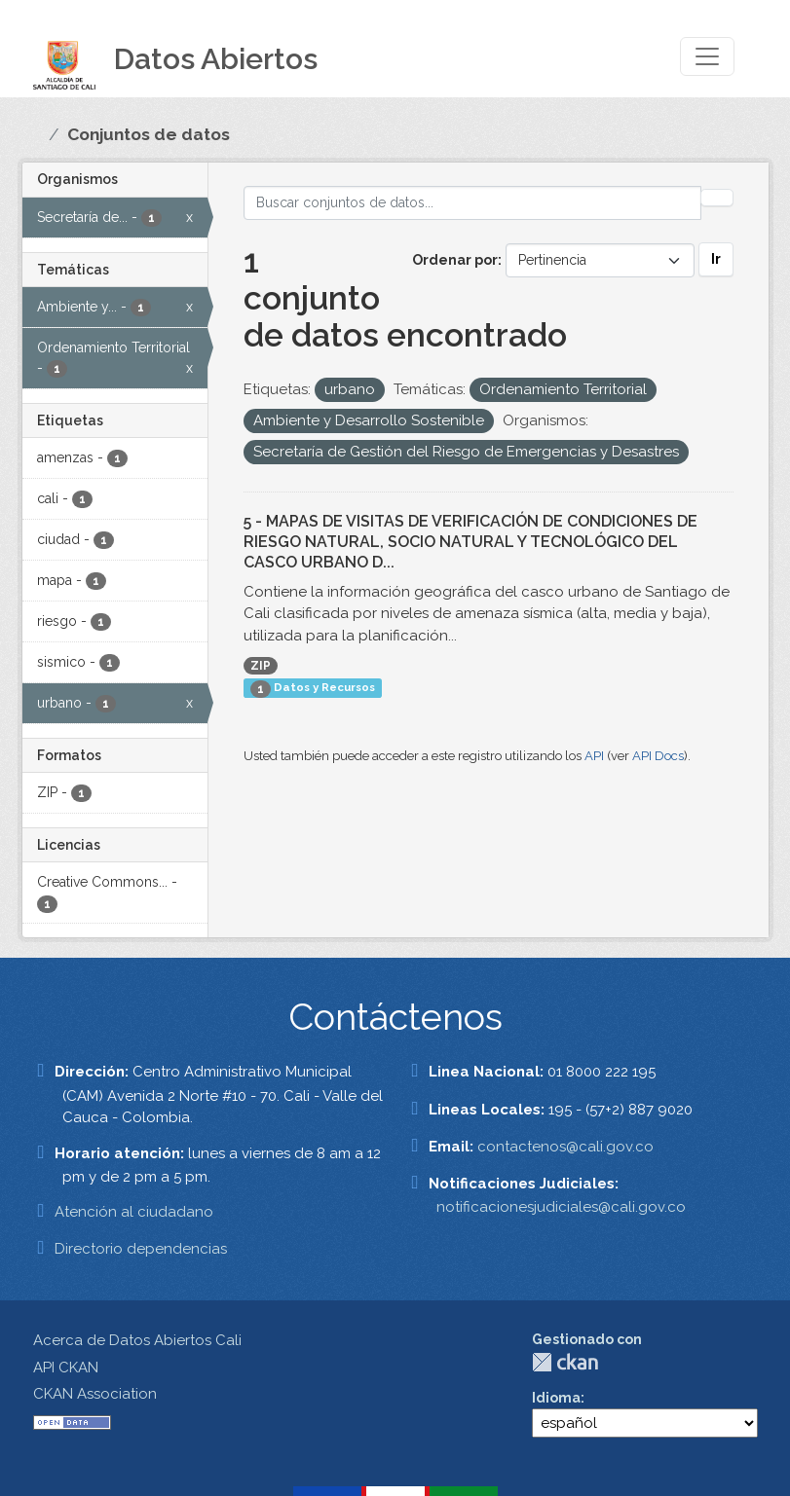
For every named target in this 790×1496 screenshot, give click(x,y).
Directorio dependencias (141, 1249)
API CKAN (65, 1367)
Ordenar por (455, 260)
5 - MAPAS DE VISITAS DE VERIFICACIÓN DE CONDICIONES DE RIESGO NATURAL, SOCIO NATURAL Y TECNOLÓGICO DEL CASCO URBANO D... (470, 541)
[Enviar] (717, 197)
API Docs (658, 755)
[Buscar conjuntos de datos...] (472, 203)
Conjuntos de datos (148, 134)
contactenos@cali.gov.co (565, 1146)
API (594, 755)
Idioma (556, 1397)
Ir (716, 259)
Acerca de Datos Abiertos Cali (137, 1340)
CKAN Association (95, 1394)
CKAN (565, 1362)
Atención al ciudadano (134, 1212)
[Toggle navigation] (707, 56)
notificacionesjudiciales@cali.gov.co (561, 1207)
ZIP (260, 666)
